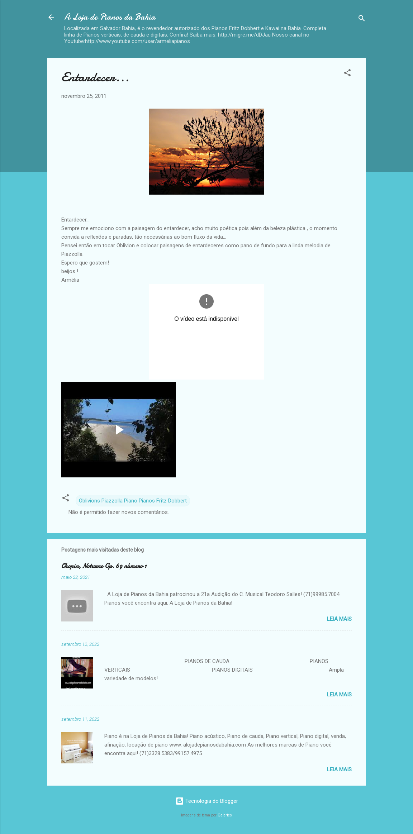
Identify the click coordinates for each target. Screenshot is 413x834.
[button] (347, 74)
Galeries (225, 815)
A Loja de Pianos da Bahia (109, 17)
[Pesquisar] (361, 19)
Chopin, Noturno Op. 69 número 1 (103, 566)
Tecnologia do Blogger (206, 801)
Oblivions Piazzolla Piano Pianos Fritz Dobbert (133, 500)
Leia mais (339, 619)
